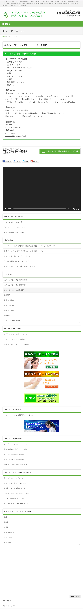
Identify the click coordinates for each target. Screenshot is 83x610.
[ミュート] (74, 209)
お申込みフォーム (8, 572)
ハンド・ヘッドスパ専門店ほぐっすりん (19, 415)
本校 (5, 517)
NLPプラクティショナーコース (15, 444)
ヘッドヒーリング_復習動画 (14, 339)
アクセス (5, 577)
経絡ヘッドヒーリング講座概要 (15, 280)
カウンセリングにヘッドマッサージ (17, 256)
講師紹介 (7, 295)
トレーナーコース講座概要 (14, 290)
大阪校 (6, 522)
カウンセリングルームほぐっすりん (17, 503)
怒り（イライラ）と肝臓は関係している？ (19, 266)
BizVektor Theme (41, 604)
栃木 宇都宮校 (9, 532)
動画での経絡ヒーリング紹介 (14, 232)
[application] (42, 189)
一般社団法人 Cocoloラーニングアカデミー (39, 602)
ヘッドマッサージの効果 (13, 222)
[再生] (5, 209)
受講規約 (7, 315)
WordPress (30, 604)
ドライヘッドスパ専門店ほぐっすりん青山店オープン (24, 251)
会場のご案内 (9, 300)
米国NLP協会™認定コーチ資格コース (18, 449)
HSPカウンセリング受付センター (16, 493)
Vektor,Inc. (52, 604)
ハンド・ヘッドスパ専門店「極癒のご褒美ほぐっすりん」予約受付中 (29, 246)
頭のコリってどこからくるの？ (15, 227)
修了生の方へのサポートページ (15, 334)
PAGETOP (75, 553)
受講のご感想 (9, 310)
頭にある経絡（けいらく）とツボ (16, 261)
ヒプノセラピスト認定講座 (14, 459)
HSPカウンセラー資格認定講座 (15, 464)
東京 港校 (7, 543)
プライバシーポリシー (12, 321)
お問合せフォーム (8, 567)
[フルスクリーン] (77, 209)
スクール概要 (9, 305)
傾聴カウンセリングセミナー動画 (16, 344)
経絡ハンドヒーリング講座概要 (15, 285)
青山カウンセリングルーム (14, 478)
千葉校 (6, 527)
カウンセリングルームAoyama (15, 483)
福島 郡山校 (8, 537)
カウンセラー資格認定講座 (14, 454)
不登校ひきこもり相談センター (15, 488)
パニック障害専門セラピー (14, 498)
